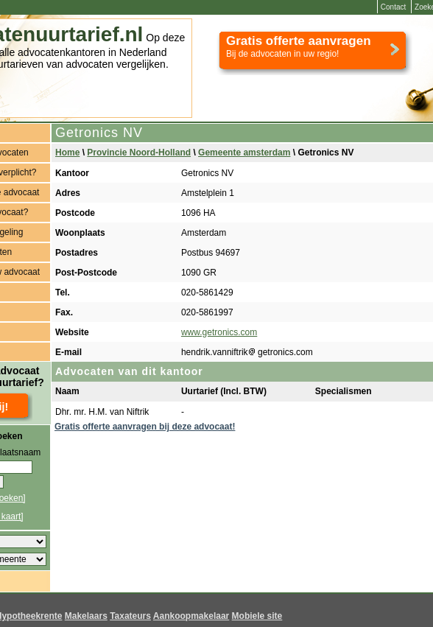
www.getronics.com (219, 332)
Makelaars (86, 616)
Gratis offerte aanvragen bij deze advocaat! (144, 426)
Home (67, 152)
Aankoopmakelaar (191, 616)
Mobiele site (257, 616)
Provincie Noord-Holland (139, 152)
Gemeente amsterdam (244, 152)
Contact (393, 7)
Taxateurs (130, 616)
